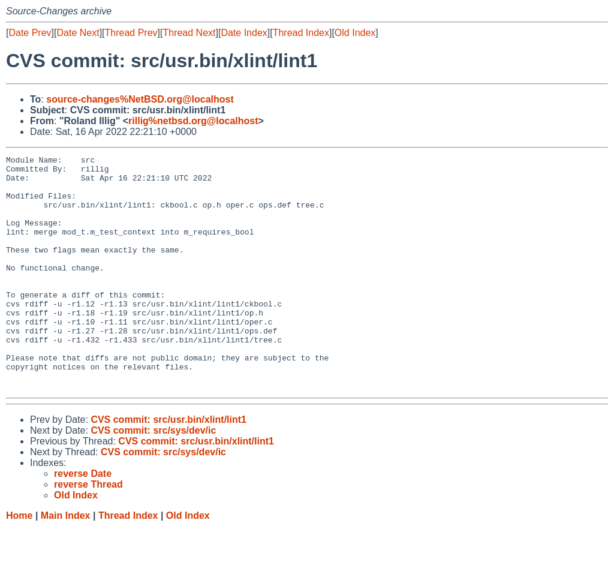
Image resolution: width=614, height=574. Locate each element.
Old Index (355, 33)
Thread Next (188, 33)
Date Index (244, 33)
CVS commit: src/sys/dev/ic (153, 477)
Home (19, 562)
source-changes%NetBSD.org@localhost (140, 99)
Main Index (66, 562)
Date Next (77, 33)
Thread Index (301, 33)
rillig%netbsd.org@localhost (193, 121)
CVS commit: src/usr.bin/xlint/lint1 (168, 466)
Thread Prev (131, 33)
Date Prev (29, 33)
